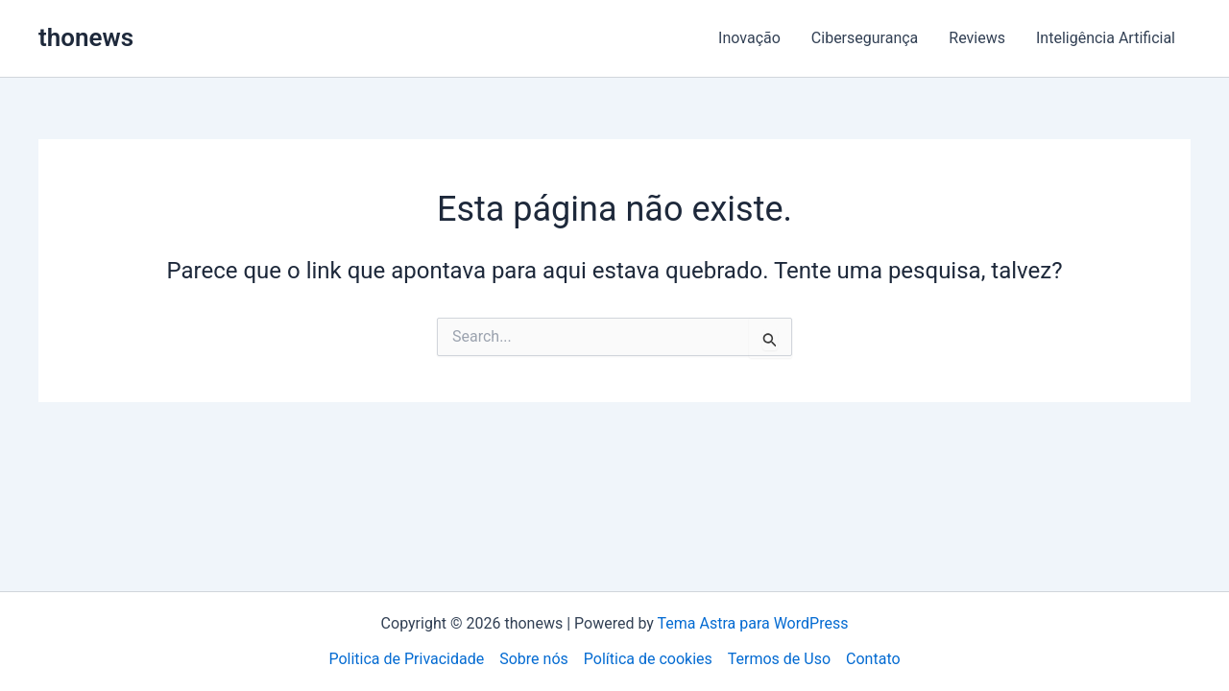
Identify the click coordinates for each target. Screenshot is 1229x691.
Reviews (977, 38)
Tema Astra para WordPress (753, 623)
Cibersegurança (864, 38)
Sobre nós (533, 659)
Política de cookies (648, 659)
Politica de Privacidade (406, 659)
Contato (873, 659)
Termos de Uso (779, 659)
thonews (85, 37)
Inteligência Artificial (1105, 38)
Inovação (749, 38)
